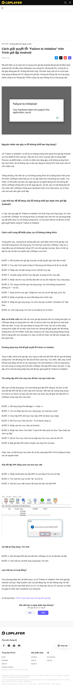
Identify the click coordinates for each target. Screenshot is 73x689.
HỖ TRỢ (5, 44)
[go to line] (14, 646)
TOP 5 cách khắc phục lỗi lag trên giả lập (33, 598)
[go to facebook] (4, 646)
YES (43, 613)
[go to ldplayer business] (49, 660)
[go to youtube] (9, 646)
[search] (65, 2)
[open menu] (70, 2)
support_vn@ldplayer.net (25, 681)
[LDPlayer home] (12, 2)
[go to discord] (19, 646)
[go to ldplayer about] (51, 657)
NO (30, 613)
